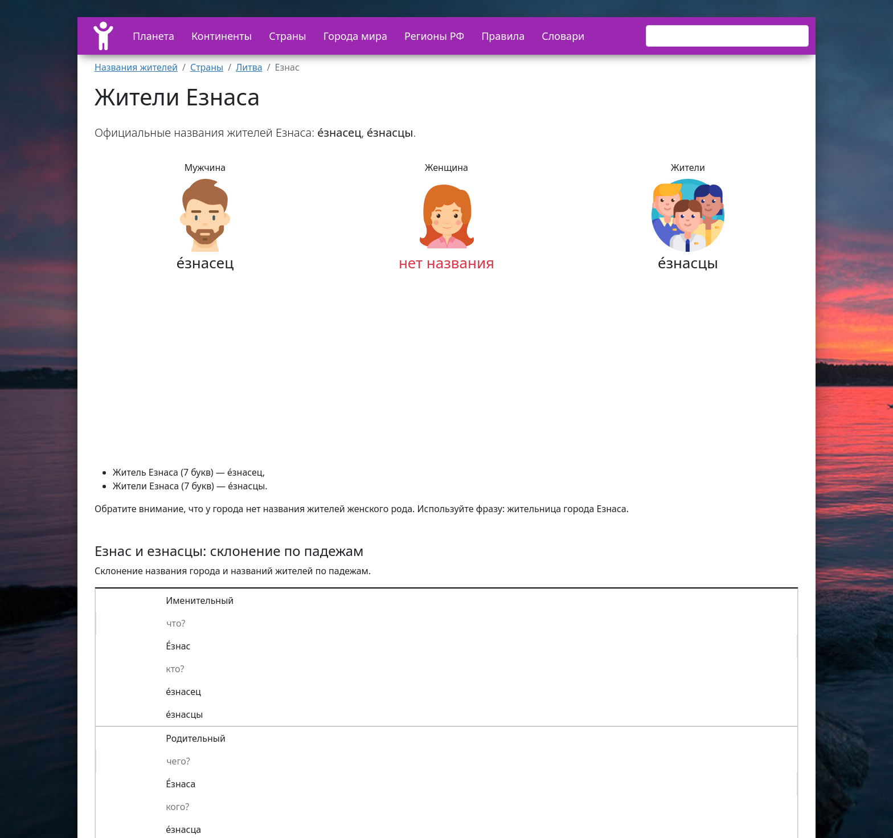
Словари (563, 36)
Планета (153, 36)
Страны (287, 36)
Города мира (355, 36)
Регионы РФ (434, 36)
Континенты (221, 36)
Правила (503, 36)
